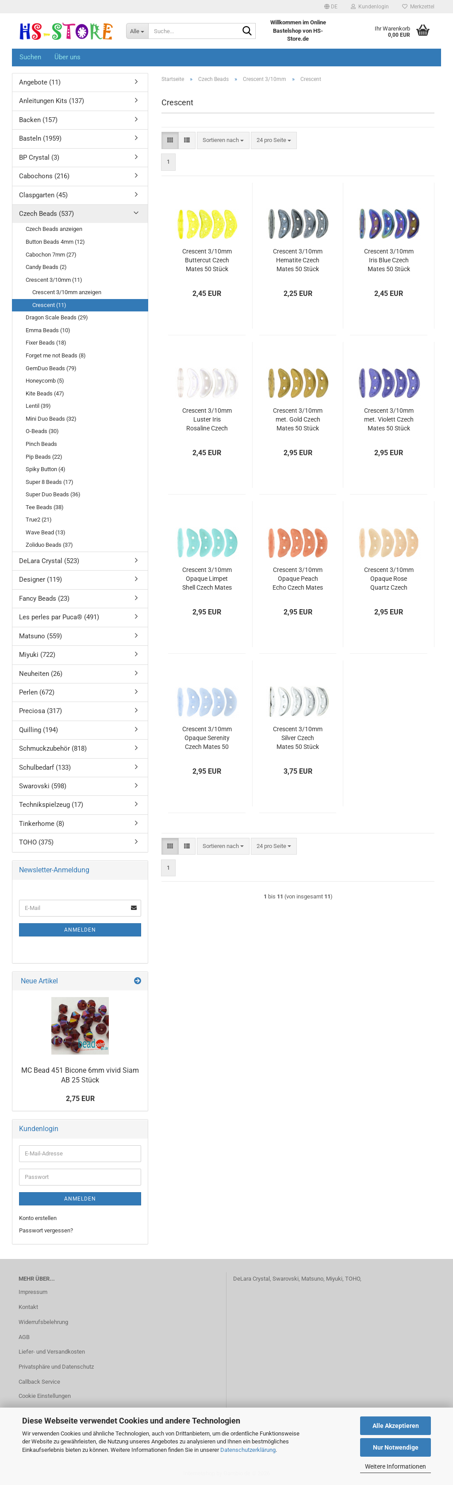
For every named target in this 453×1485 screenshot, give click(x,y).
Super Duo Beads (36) (53, 494)
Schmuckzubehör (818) (53, 748)
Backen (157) (38, 120)
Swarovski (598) (42, 786)
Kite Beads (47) (45, 393)
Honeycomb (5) (45, 380)
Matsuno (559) (40, 636)
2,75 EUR (80, 1098)
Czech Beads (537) (46, 214)
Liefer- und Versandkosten (52, 1351)
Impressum (33, 1292)
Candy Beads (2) (46, 267)
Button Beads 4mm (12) (55, 241)
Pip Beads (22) (44, 456)
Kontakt (28, 1307)
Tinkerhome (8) (41, 824)
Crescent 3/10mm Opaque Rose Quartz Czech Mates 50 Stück (389, 579)
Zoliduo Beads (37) (49, 544)
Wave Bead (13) (45, 532)
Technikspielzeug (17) (51, 805)
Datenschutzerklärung (248, 1450)
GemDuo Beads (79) (51, 368)
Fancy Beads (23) (44, 598)
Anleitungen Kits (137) (51, 101)
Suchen (30, 57)
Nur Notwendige (395, 1447)
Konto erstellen (38, 1218)
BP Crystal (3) (39, 157)
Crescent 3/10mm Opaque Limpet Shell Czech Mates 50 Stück (207, 579)
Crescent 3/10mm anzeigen (66, 292)
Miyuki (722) (37, 655)
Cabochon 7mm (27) (51, 254)
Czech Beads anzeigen (54, 229)
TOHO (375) (36, 842)
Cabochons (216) (44, 176)
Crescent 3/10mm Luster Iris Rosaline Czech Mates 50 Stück (207, 420)
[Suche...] (137, 31)
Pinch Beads (41, 444)
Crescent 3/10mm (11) (54, 279)
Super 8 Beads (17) (49, 482)
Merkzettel (418, 7)
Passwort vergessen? (46, 1230)
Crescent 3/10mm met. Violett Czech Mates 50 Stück (389, 419)
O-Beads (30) (42, 431)
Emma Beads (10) (48, 330)
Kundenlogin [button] (370, 7)
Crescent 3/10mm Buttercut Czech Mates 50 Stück (207, 260)
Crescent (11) (49, 305)
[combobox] (223, 140)
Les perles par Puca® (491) (59, 617)
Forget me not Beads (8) (56, 355)
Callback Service (39, 1381)
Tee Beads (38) (45, 507)
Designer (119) (40, 579)
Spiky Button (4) (45, 469)
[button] (331, 6)
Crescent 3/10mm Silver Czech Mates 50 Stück (297, 737)
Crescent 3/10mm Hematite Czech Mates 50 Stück (297, 260)
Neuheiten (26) (40, 674)
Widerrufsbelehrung (43, 1322)
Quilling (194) (38, 730)
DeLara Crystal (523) (49, 561)
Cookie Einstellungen (45, 1396)
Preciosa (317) (40, 711)
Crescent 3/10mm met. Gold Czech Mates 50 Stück (297, 419)
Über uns (67, 57)
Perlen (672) (36, 692)
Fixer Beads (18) (46, 342)
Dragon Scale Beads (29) (57, 317)
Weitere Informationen (395, 1466)
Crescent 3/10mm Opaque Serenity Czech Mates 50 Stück (207, 738)
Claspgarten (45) (43, 195)
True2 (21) (39, 519)
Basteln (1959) (40, 138)
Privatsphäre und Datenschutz (56, 1366)
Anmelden (80, 930)
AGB (24, 1337)
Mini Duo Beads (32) (51, 418)
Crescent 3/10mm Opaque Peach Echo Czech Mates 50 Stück (298, 579)
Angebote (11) (40, 82)
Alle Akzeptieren (395, 1425)
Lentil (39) (38, 406)
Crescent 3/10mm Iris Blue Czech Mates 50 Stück (389, 260)
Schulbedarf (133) (45, 767)
